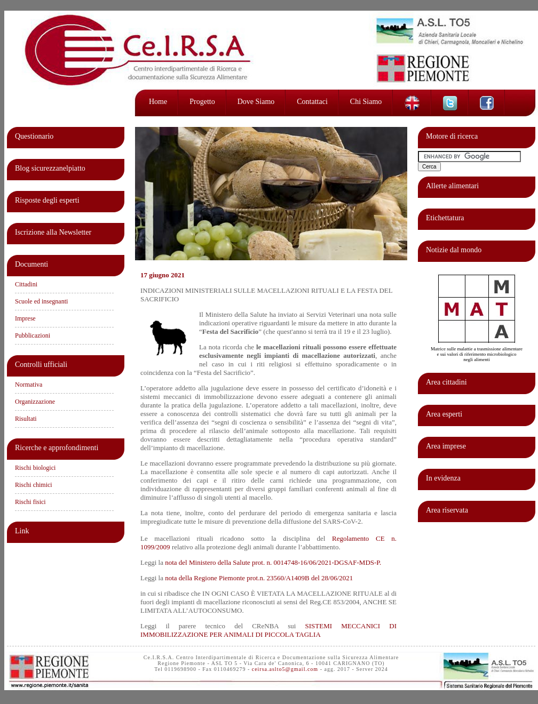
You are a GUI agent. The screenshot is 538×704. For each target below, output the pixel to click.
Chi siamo (366, 102)
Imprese (25, 318)
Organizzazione (35, 401)
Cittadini (26, 284)
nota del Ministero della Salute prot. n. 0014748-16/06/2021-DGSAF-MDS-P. (273, 562)
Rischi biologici (35, 467)
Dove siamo (256, 102)
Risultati (26, 418)
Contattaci (312, 102)
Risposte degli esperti (47, 200)
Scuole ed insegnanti (41, 301)
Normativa (28, 384)
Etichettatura (445, 218)
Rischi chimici (33, 485)
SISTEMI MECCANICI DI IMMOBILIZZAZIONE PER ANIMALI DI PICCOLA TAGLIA (268, 630)
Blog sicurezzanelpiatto (50, 168)
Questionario (34, 136)
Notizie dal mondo (453, 250)
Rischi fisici (30, 502)
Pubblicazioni (32, 335)
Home (158, 102)
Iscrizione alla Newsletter (53, 232)
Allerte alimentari (452, 186)
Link (22, 531)
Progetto (202, 102)
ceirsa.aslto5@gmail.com (285, 669)
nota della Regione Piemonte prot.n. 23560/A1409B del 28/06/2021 (259, 578)
